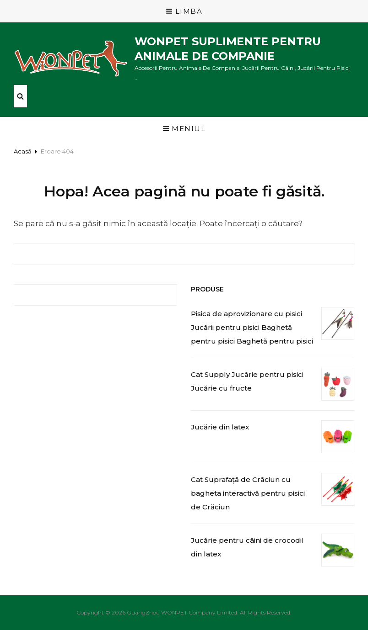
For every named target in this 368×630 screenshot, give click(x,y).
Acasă (23, 151)
